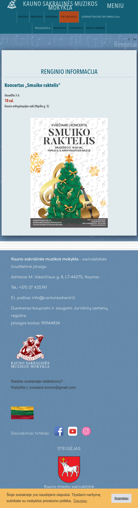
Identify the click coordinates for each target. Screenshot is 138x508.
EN (134, 39)
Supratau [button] (121, 498)
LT (129, 39)
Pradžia (23, 17)
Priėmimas (69, 17)
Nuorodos (76, 28)
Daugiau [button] (80, 501)
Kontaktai (60, 28)
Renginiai (37, 17)
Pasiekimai (52, 17)
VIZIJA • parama (95, 28)
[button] (100, 17)
